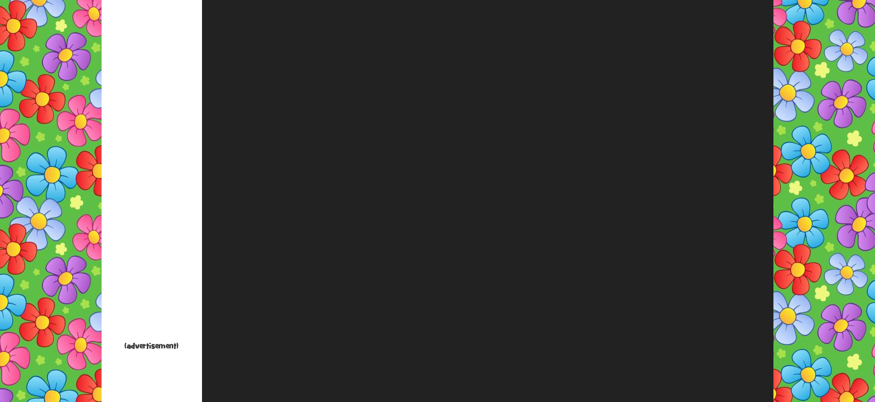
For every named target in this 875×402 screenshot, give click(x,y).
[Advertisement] (151, 173)
